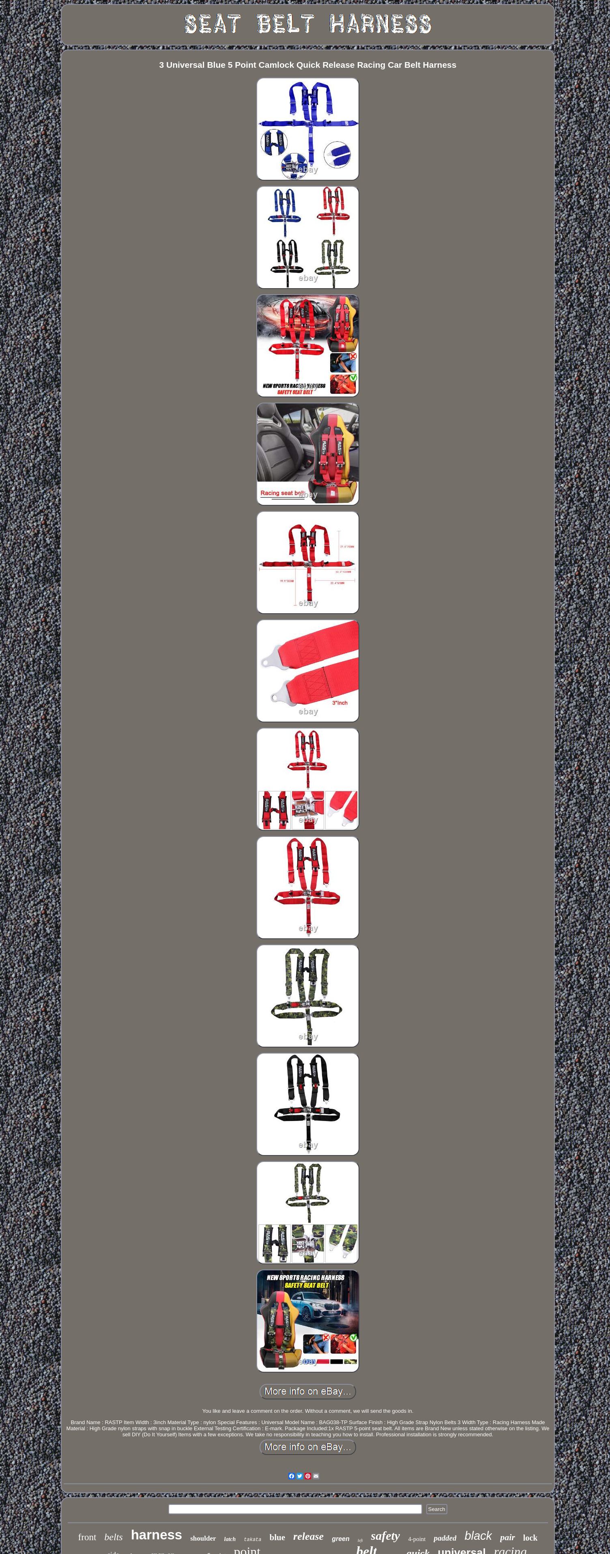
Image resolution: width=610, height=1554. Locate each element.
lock (530, 1537)
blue (278, 1537)
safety (385, 1535)
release (308, 1536)
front (87, 1537)
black (478, 1535)
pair (507, 1537)
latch (230, 1539)
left (360, 1540)
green (341, 1538)
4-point (416, 1539)
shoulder (203, 1538)
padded (445, 1538)
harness (157, 1534)
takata (252, 1540)
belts (113, 1537)
